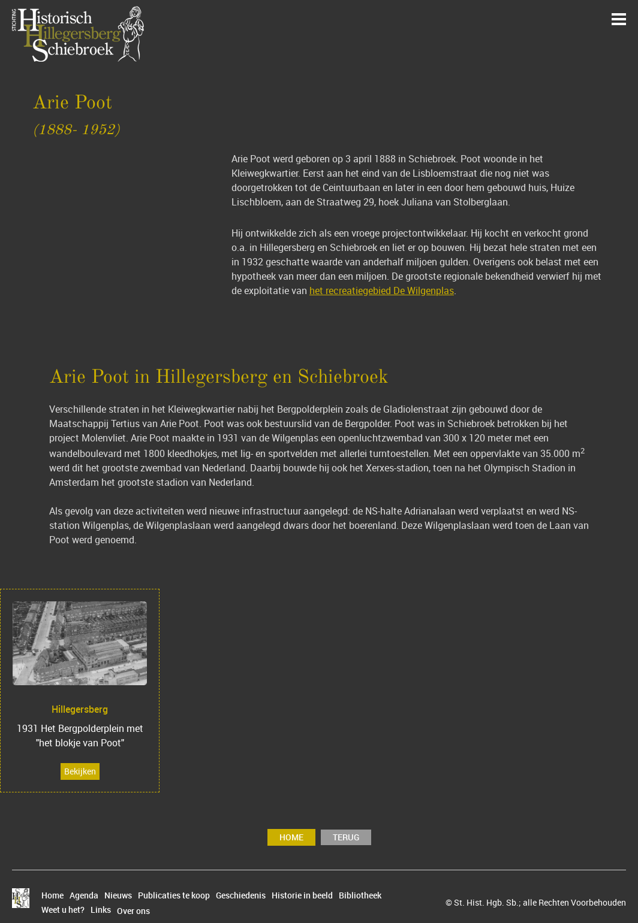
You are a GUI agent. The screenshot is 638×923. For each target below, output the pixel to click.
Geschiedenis (241, 895)
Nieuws (118, 895)
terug (346, 837)
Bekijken (80, 771)
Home (291, 837)
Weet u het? (63, 910)
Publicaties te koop (174, 895)
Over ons (133, 911)
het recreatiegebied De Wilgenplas (381, 290)
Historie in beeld (302, 895)
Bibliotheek (360, 895)
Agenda (84, 895)
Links (101, 910)
